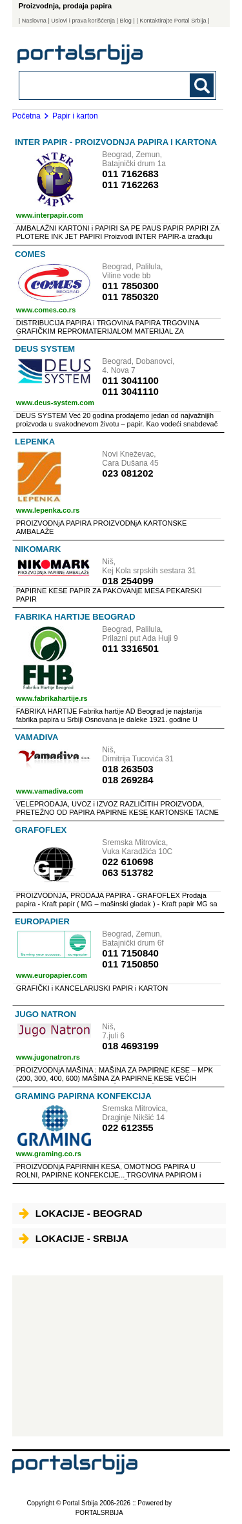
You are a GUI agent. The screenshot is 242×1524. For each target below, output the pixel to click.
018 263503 (127, 768)
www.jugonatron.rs (48, 1057)
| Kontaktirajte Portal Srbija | (172, 20)
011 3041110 (130, 391)
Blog (126, 20)
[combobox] (99, 85)
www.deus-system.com (55, 402)
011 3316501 (130, 648)
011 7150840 (130, 953)
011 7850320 (130, 296)
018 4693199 (130, 1045)
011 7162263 (130, 184)
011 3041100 (130, 380)
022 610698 (127, 861)
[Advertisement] (117, 1355)
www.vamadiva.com (49, 791)
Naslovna (34, 20)
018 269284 (127, 779)
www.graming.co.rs (48, 1153)
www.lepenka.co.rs (48, 510)
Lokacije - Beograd (81, 1213)
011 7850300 (130, 285)
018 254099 (127, 580)
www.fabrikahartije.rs (52, 698)
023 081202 (127, 473)
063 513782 (127, 872)
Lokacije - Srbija (73, 1238)
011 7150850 (130, 963)
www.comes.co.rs (46, 310)
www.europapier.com (51, 975)
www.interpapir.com (49, 215)
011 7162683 (130, 173)
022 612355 (127, 1127)
